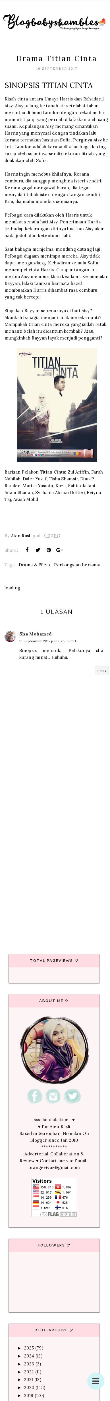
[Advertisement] (53, 878)
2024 (29, 1356)
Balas (102, 671)
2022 (29, 1372)
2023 (29, 1364)
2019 (28, 1395)
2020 (29, 1387)
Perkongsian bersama (77, 564)
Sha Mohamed (35, 634)
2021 (28, 1379)
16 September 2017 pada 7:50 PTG (47, 641)
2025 (29, 1348)
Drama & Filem (34, 564)
